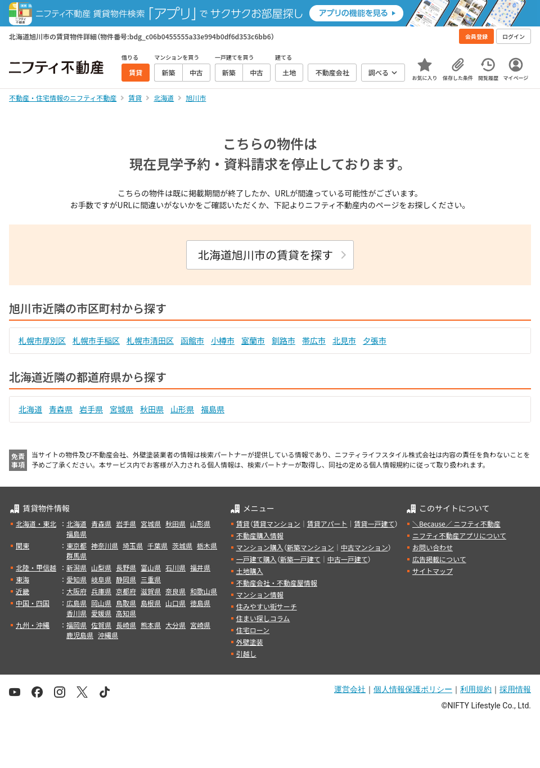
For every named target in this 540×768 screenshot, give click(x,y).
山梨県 (101, 567)
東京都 (76, 545)
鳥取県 (126, 603)
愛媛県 (101, 613)
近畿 (22, 591)
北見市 (344, 340)
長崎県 (126, 625)
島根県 (151, 603)
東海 (22, 579)
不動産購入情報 (260, 535)
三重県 (151, 579)
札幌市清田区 (150, 340)
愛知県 (76, 579)
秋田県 (152, 409)
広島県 (76, 603)
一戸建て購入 (256, 559)
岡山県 (101, 603)
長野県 (126, 567)
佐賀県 (101, 625)
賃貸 (243, 523)
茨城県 (182, 545)
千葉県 (157, 545)
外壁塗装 (249, 641)
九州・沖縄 (33, 625)
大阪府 (76, 591)
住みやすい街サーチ (266, 606)
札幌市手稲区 (96, 340)
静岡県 (126, 579)
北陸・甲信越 (36, 567)
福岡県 (76, 625)
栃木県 (207, 545)
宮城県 (121, 409)
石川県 (175, 567)
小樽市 (223, 340)
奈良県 (175, 591)
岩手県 (91, 409)
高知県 (126, 613)
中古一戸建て (347, 559)
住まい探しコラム (263, 618)
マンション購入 (260, 547)
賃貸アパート (327, 523)
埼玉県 (133, 545)
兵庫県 (101, 591)
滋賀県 (151, 591)
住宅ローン (252, 630)
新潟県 (76, 567)
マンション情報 (260, 594)
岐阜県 (101, 579)
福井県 (200, 567)
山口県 (175, 603)
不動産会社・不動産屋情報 (276, 582)
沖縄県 (108, 635)
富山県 (151, 567)
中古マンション (364, 547)
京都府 (126, 591)
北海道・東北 (36, 523)
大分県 (175, 625)
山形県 (182, 409)
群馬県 (76, 555)
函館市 (192, 340)
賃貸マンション (276, 523)
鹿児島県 (79, 635)
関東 (22, 545)
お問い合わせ (432, 547)
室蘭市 (253, 340)
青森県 (61, 409)
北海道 (30, 409)
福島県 (212, 409)
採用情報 (515, 689)
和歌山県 (203, 591)
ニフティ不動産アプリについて (459, 535)
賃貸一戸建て (374, 523)
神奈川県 (104, 545)
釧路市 (283, 340)
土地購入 (249, 571)
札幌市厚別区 (42, 340)
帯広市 (314, 340)
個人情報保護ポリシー (413, 689)
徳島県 (200, 603)
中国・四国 (33, 603)
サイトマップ (432, 571)
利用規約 (476, 689)
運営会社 (350, 689)
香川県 (76, 613)
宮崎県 (200, 625)
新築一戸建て (300, 559)
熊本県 (151, 625)
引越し (246, 653)
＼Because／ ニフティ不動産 (456, 523)
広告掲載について (439, 559)
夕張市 (374, 340)
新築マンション (310, 547)
